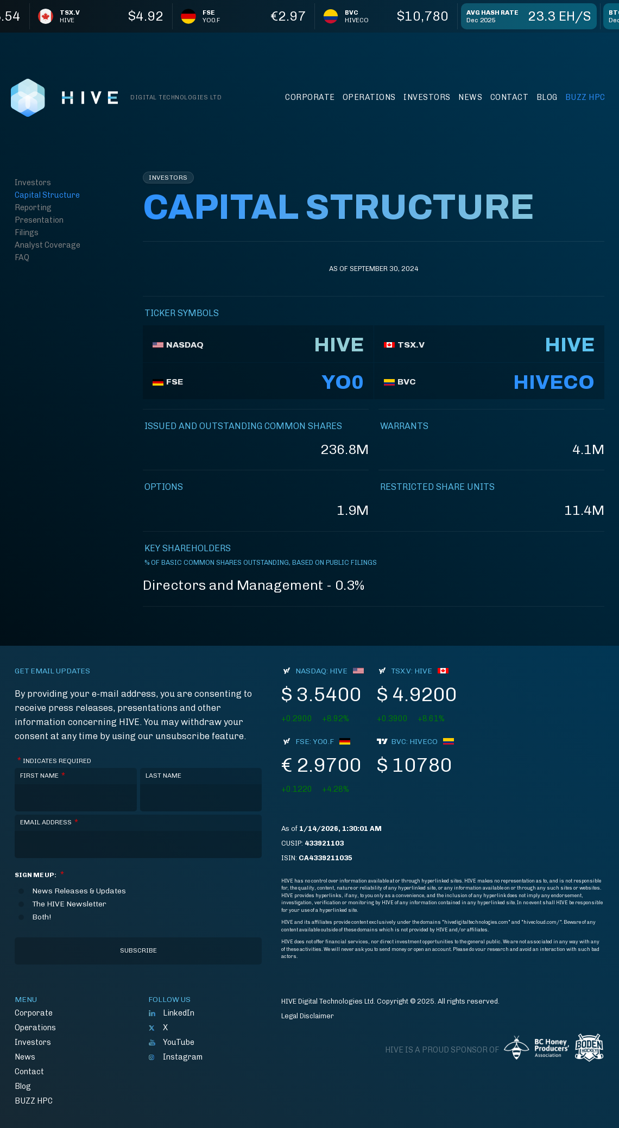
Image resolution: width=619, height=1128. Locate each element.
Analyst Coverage (47, 245)
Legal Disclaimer (307, 1016)
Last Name (163, 775)
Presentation (39, 220)
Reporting (33, 207)
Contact (509, 97)
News (470, 97)
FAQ (22, 257)
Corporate (310, 97)
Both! (41, 917)
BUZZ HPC (585, 97)
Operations (369, 97)
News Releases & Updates (79, 891)
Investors (427, 97)
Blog (547, 97)
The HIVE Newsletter (69, 904)
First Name (42, 775)
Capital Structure (47, 195)
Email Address (49, 822)
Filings (27, 232)
